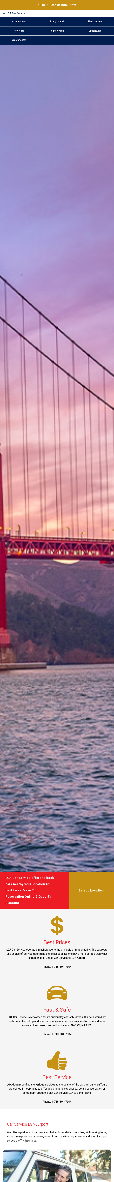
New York (19, 30)
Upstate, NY (95, 30)
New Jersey (95, 21)
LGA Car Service (15, 13)
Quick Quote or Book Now (57, 5)
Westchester (19, 40)
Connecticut (19, 21)
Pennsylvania (57, 30)
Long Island (57, 21)
